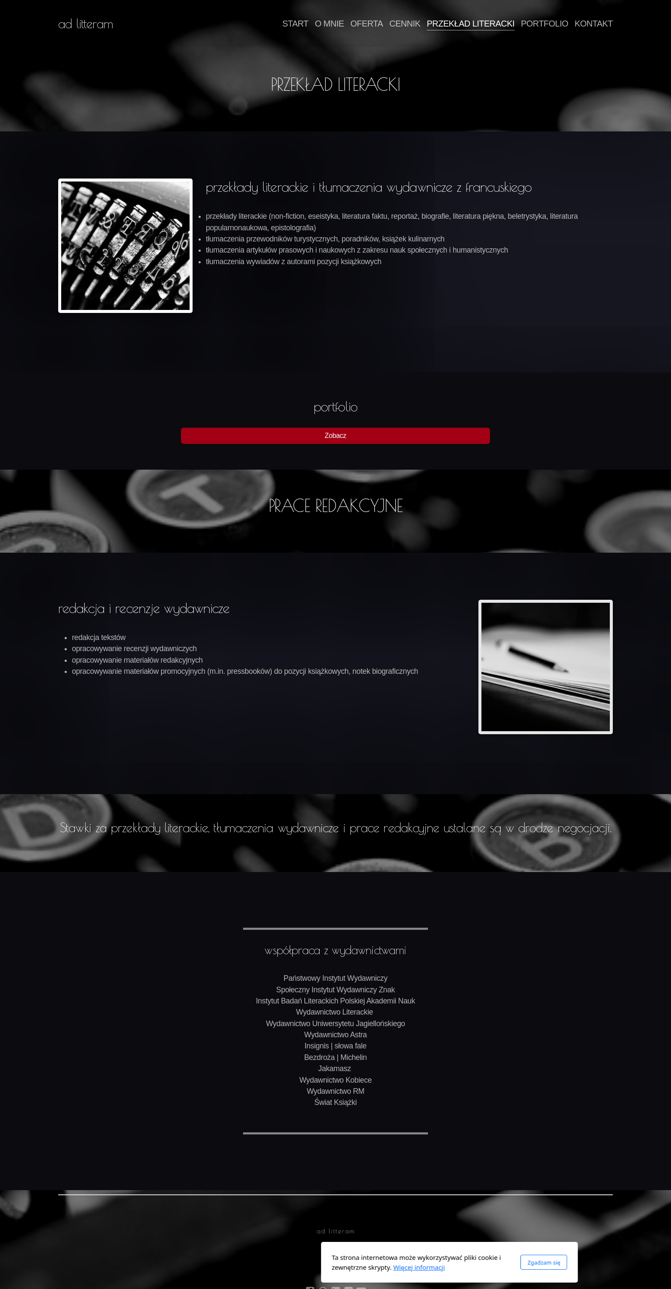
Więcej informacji (305, 1267)
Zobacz (335, 435)
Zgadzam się (429, 1262)
